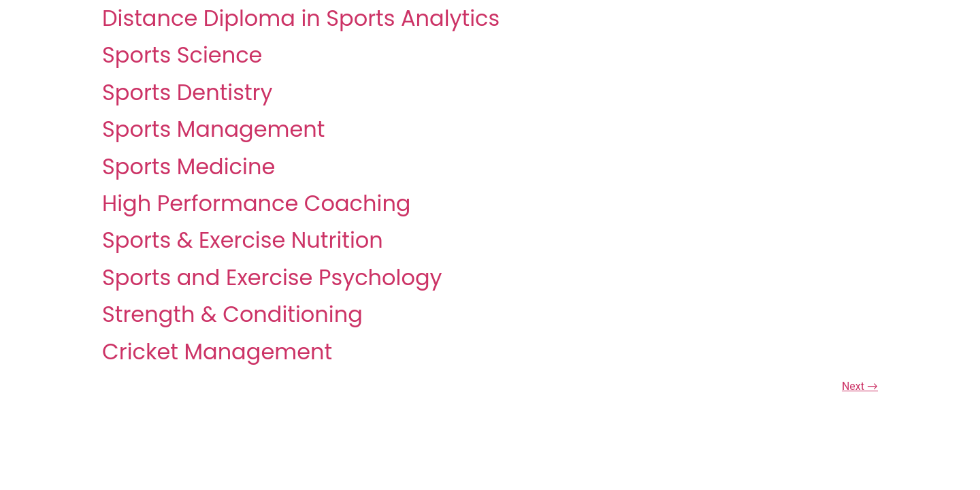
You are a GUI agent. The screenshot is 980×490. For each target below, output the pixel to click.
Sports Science (182, 54)
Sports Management (213, 129)
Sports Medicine (188, 166)
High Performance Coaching (256, 203)
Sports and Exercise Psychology (272, 277)
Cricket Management (217, 351)
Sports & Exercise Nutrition (242, 240)
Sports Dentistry (187, 92)
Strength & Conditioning (232, 314)
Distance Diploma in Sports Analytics (301, 18)
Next (860, 386)
